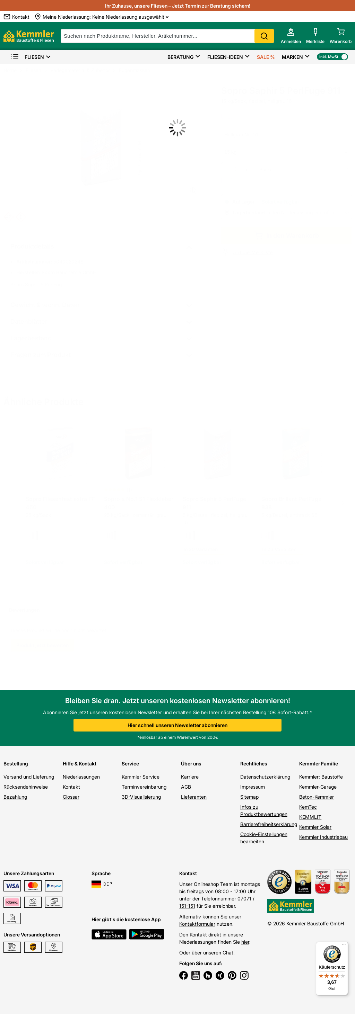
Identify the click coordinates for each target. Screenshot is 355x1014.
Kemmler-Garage (318, 787)
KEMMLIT (310, 817)
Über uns (191, 763)
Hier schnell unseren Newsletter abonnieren (177, 725)
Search (264, 36)
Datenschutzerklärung (265, 777)
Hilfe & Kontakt (79, 763)
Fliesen (27, 57)
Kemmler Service (140, 777)
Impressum (252, 787)
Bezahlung (15, 797)
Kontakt (71, 787)
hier (245, 942)
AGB (186, 787)
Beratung (180, 57)
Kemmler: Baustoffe (321, 777)
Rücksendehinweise (25, 787)
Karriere (190, 777)
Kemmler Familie (318, 763)
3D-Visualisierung (141, 797)
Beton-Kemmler (316, 797)
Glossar (71, 797)
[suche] (167, 36)
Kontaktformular (197, 924)
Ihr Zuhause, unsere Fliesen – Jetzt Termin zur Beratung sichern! (177, 6)
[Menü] (344, 946)
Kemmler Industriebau (323, 837)
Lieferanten (194, 797)
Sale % (266, 57)
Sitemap (249, 797)
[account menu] (291, 36)
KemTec (308, 807)
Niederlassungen (81, 777)
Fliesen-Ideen (225, 57)
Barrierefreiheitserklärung (268, 824)
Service (130, 763)
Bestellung (15, 763)
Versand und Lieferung (28, 777)
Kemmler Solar (315, 827)
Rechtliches (253, 763)
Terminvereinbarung (144, 787)
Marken (292, 57)
